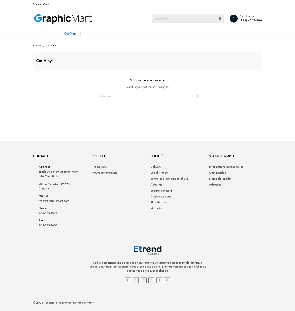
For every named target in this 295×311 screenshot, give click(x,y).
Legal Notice (159, 173)
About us (156, 185)
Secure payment (161, 191)
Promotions (99, 167)
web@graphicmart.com (54, 201)
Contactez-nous (160, 197)
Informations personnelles (226, 167)
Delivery (155, 167)
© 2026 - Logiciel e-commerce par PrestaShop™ (63, 303)
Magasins (156, 208)
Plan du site (158, 202)
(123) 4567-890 (251, 20)
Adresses (215, 185)
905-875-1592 (48, 213)
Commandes (217, 173)
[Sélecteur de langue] (41, 4)
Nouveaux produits (104, 173)
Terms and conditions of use (169, 179)
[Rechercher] (188, 18)
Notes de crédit (220, 179)
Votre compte (222, 156)
